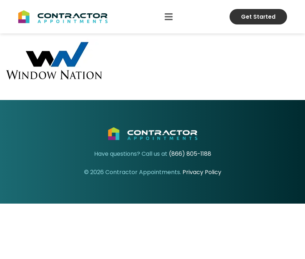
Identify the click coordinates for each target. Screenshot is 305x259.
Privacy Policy (201, 172)
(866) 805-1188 (190, 154)
